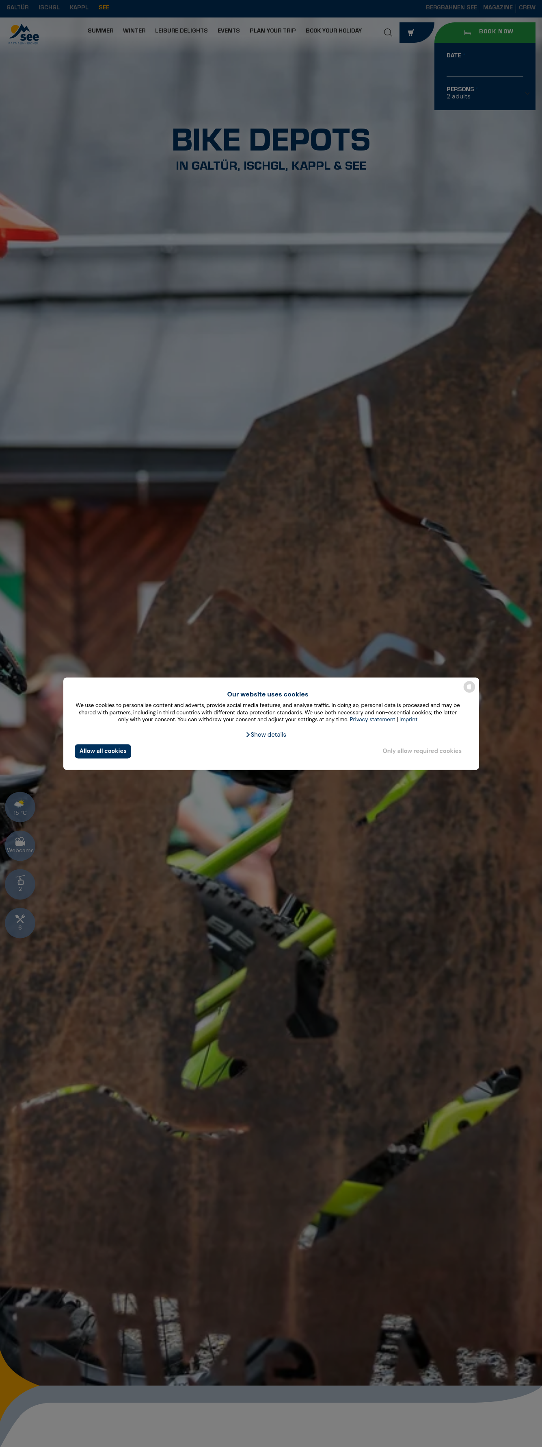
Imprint (408, 719)
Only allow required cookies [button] (422, 751)
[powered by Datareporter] (469, 692)
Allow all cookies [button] (103, 751)
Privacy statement (372, 719)
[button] (265, 734)
